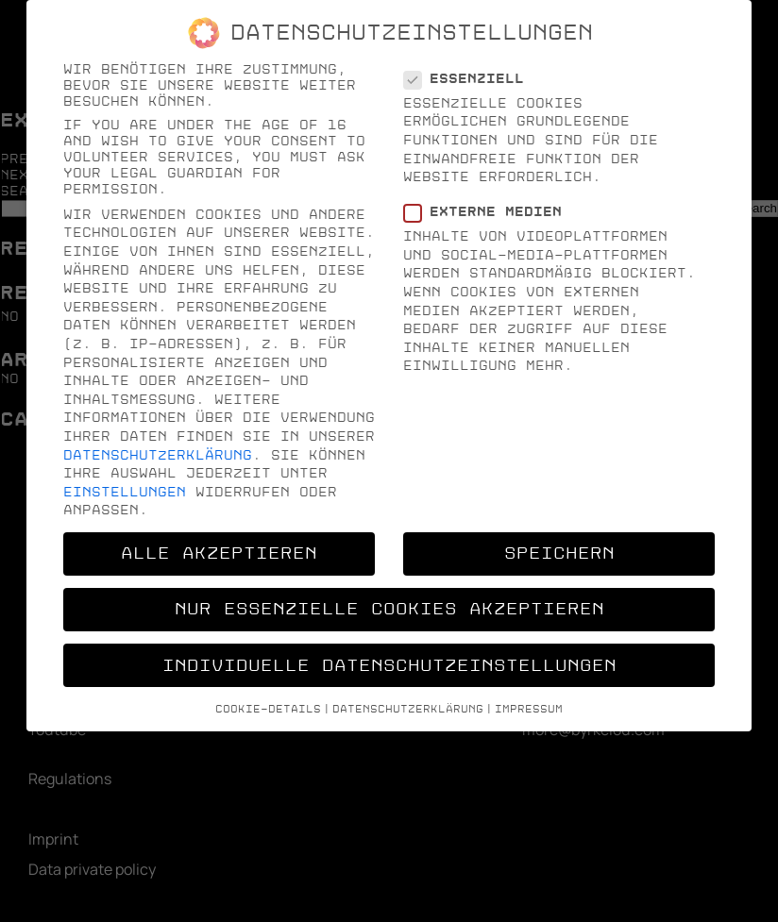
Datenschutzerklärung (157, 455)
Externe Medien (488, 212)
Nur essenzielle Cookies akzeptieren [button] (389, 609)
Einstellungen (124, 492)
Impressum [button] (529, 709)
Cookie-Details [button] (268, 709)
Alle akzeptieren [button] (219, 553)
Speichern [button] (559, 553)
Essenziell (469, 79)
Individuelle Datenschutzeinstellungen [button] (389, 666)
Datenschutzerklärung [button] (407, 709)
